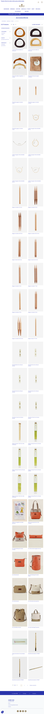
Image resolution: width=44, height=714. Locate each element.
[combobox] (37, 24)
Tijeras (2, 34)
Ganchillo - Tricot (10, 21)
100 (15, 24)
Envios (9, 703)
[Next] (33, 685)
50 (13, 24)
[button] (6, 31)
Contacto (9, 706)
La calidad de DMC (11, 701)
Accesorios (3, 33)
